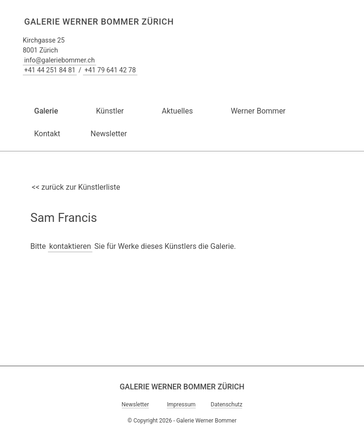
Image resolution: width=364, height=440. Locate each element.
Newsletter (109, 133)
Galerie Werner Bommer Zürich (99, 21)
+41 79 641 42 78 (110, 70)
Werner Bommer (258, 110)
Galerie (46, 110)
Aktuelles (177, 110)
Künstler (110, 110)
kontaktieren (70, 246)
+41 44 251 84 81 (49, 70)
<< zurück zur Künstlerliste (76, 187)
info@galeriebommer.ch (59, 60)
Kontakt (47, 133)
